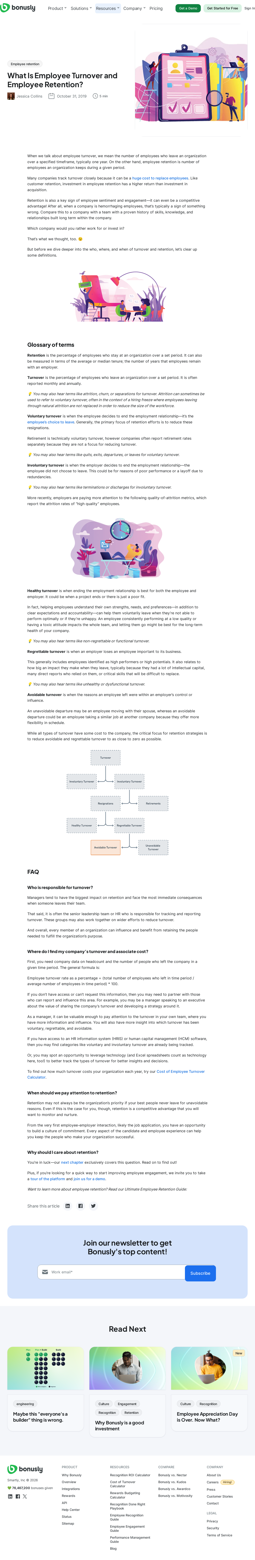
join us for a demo (89, 1179)
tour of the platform (48, 1179)
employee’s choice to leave (50, 422)
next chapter (72, 1162)
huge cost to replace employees (160, 178)
